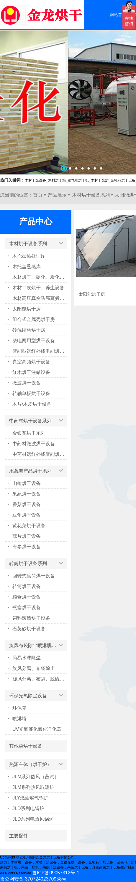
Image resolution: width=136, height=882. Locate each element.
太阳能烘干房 (26, 308)
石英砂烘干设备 (28, 628)
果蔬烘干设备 (26, 493)
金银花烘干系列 (28, 433)
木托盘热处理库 (28, 255)
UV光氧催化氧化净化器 (36, 729)
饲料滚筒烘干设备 (31, 618)
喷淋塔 (19, 718)
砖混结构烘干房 (28, 329)
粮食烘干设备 (26, 596)
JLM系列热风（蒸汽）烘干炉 (39, 776)
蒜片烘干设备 (26, 536)
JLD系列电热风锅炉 (33, 819)
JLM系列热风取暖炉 (33, 787)
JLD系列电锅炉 (28, 808)
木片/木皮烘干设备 (31, 403)
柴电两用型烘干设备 (33, 340)
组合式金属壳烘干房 (33, 319)
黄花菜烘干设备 (28, 525)
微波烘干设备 (26, 382)
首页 (37, 194)
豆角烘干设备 (26, 515)
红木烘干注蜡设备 (31, 372)
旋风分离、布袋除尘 (33, 668)
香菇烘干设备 (26, 504)
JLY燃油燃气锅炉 (30, 797)
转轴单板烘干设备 (31, 393)
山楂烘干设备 (26, 483)
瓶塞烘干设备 (26, 607)
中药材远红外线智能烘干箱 (39, 454)
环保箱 (19, 707)
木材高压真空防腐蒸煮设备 (39, 298)
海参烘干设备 (26, 546)
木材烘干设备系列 (91, 194)
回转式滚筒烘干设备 (33, 575)
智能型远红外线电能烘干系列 (39, 351)
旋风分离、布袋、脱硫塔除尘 (39, 678)
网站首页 (118, 14)
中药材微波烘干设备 (33, 443)
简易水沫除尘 (26, 657)
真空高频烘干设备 (31, 361)
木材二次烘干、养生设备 (38, 287)
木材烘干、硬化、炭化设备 (39, 277)
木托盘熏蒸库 (26, 266)
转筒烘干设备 (26, 586)
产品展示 (57, 194)
